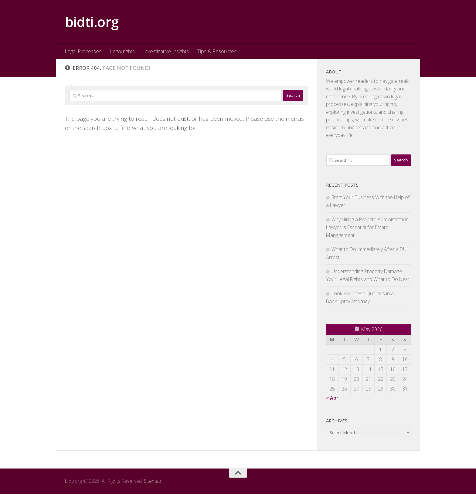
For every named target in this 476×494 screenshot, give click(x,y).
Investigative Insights (166, 51)
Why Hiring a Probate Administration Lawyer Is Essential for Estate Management (367, 227)
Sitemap (152, 481)
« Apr (332, 397)
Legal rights (122, 51)
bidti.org (92, 21)
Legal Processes (83, 51)
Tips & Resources (216, 51)
